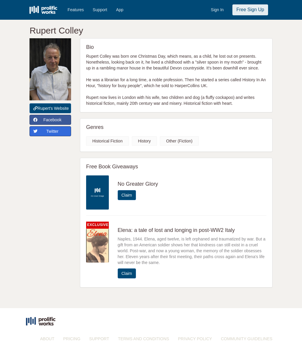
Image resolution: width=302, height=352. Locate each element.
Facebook (47, 120)
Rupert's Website (51, 108)
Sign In (217, 9)
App (119, 9)
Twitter (45, 131)
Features (76, 9)
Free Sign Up (250, 9)
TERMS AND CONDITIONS (143, 338)
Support (100, 9)
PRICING (71, 338)
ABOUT (47, 338)
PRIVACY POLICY (195, 338)
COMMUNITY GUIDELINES (247, 338)
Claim (127, 195)
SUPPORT (99, 338)
